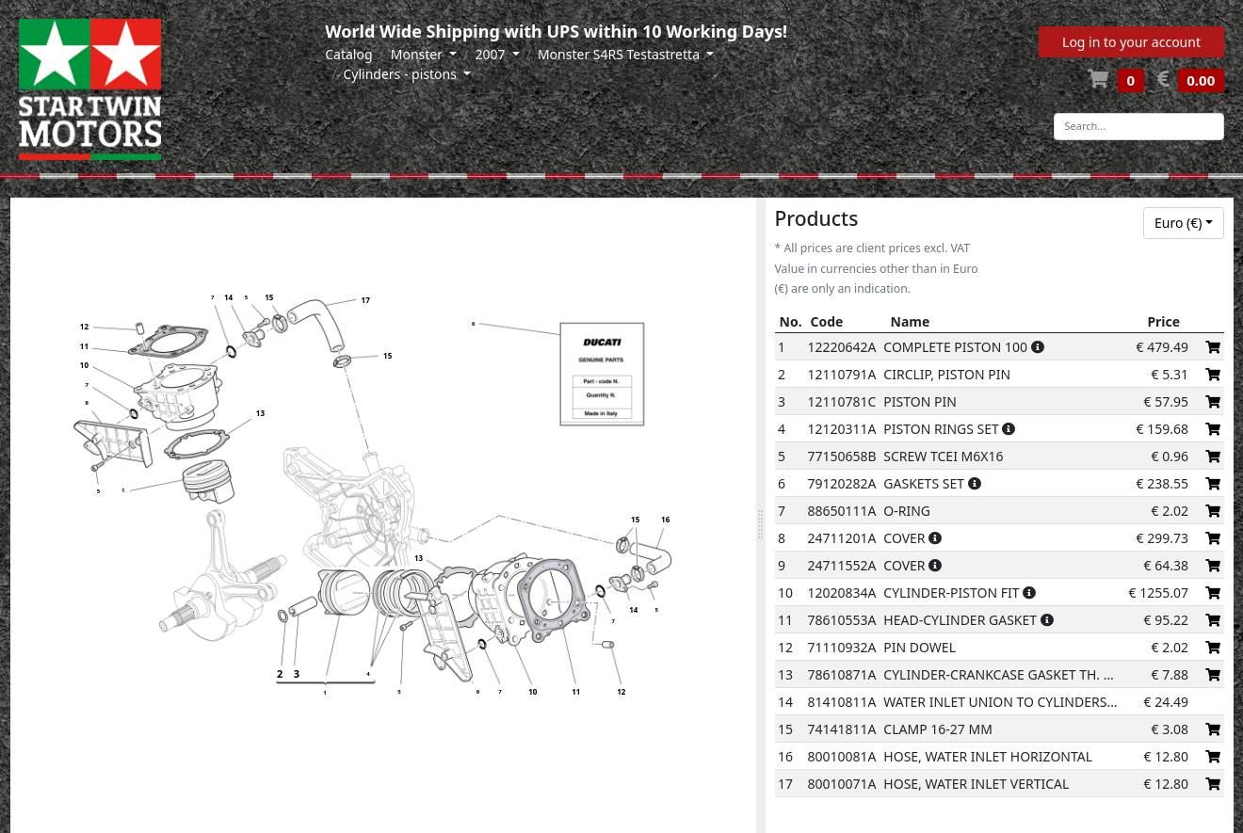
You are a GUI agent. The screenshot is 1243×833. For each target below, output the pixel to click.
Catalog (348, 54)
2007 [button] (491, 54)
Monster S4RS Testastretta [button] (620, 54)
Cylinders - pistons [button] (401, 74)
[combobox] (1183, 223)
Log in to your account (1131, 42)
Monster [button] (418, 54)
